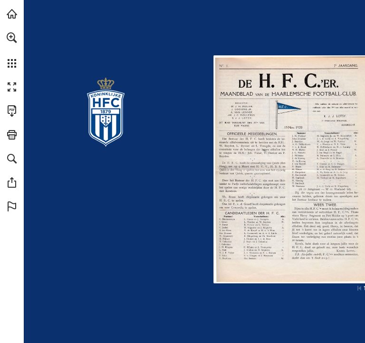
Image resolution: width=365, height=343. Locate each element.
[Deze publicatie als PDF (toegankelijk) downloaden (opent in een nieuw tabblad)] (12, 111)
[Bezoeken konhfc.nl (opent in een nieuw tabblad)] (12, 14)
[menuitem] (12, 50)
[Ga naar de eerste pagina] (359, 288)
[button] (12, 38)
